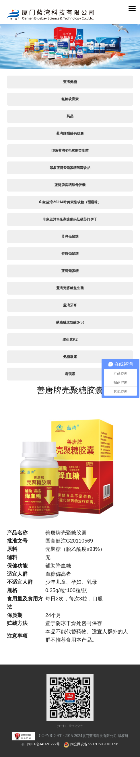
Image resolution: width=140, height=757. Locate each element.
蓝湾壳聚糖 (70, 236)
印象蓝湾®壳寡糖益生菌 (70, 150)
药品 (70, 116)
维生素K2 (70, 339)
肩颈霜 (70, 374)
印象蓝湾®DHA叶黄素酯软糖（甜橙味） (70, 202)
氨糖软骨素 (70, 99)
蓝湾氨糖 (70, 82)
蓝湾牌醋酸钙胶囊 (70, 133)
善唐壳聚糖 (70, 253)
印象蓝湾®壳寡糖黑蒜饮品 (70, 167)
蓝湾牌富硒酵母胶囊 (70, 185)
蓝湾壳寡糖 (70, 271)
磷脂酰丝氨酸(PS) (70, 322)
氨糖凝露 (70, 356)
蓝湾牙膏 (70, 305)
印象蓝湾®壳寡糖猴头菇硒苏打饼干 (70, 219)
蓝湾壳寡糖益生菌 (70, 288)
